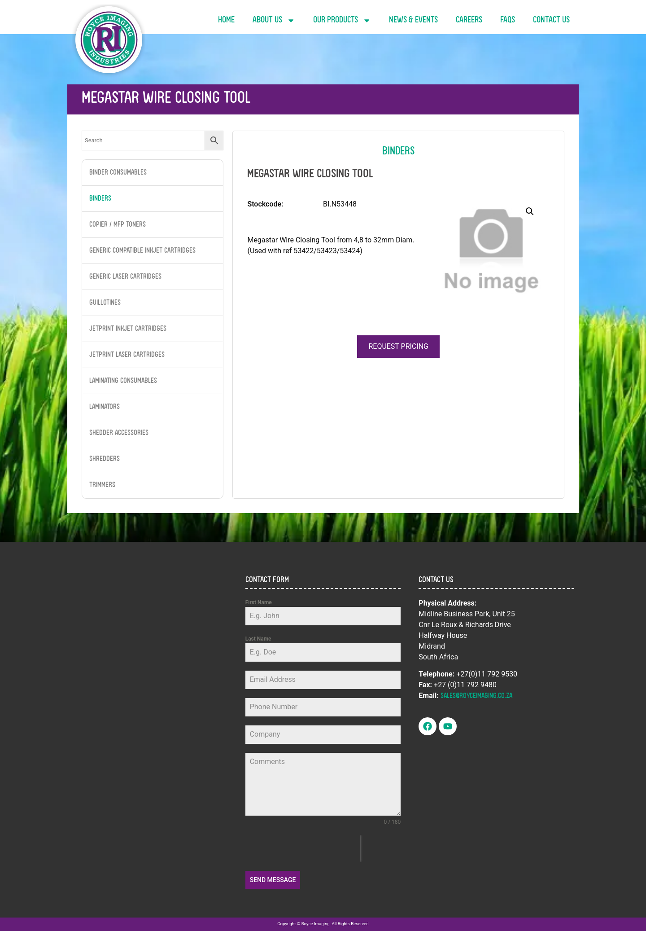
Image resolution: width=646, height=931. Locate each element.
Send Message (273, 879)
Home (226, 20)
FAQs (507, 20)
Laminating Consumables (123, 381)
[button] (530, 211)
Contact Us (551, 20)
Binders (100, 198)
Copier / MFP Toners (117, 224)
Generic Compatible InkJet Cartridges (142, 251)
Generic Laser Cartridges (125, 277)
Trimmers (102, 485)
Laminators (104, 407)
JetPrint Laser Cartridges (127, 355)
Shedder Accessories (118, 433)
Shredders (104, 459)
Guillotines (105, 303)
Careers (469, 20)
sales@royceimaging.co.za (476, 696)
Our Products (342, 20)
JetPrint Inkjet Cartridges (127, 329)
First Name (258, 602)
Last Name (258, 639)
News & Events (413, 20)
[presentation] (302, 848)
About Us (274, 20)
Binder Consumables (118, 172)
